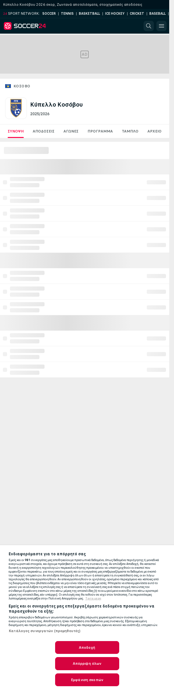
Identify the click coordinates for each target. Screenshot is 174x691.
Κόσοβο (21, 86)
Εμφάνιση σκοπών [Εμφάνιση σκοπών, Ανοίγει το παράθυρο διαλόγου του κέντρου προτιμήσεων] (87, 680)
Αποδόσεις (43, 131)
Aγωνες (71, 131)
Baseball (157, 14)
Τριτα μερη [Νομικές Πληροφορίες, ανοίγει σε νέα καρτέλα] (93, 598)
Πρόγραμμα (100, 131)
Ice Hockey (115, 14)
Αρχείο (154, 131)
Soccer (49, 14)
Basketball (89, 14)
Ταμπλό (130, 131)
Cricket (137, 14)
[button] (149, 26)
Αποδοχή (87, 647)
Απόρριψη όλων (87, 663)
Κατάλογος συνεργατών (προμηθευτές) (44, 631)
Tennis (67, 14)
